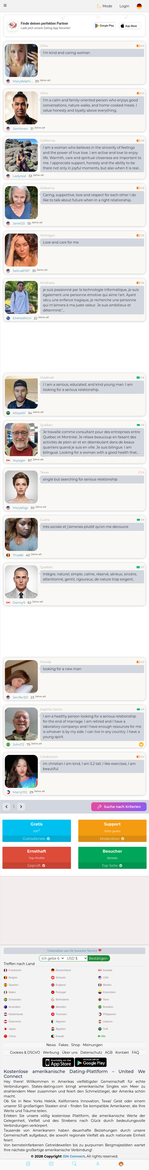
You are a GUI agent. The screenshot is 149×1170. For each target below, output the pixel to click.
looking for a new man (62, 669)
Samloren (20, 128)
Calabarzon (49, 757)
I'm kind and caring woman (66, 53)
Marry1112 (20, 792)
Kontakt (122, 1052)
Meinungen (93, 1045)
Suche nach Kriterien (119, 806)
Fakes (63, 1045)
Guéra (45, 520)
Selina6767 (21, 271)
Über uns (70, 1052)
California (47, 140)
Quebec (46, 425)
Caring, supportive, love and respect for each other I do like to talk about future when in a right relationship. (89, 197)
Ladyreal (19, 176)
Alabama (47, 188)
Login (124, 6)
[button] (5, 5)
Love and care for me (61, 242)
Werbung (51, 1052)
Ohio (44, 46)
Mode (104, 6)
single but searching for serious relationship (80, 479)
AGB (108, 1052)
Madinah (47, 377)
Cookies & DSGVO (25, 1052)
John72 (18, 744)
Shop (75, 1045)
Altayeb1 (19, 413)
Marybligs (20, 508)
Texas (44, 472)
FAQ (135, 1052)
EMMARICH (22, 318)
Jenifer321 (20, 697)
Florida (45, 662)
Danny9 (19, 602)
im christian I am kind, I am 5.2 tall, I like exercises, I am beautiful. (89, 766)
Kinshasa (47, 283)
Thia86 (18, 555)
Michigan (47, 235)
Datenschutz (91, 1052)
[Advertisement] (74, 26)
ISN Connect (74, 1156)
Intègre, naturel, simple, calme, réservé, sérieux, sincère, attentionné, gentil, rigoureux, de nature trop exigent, (90, 576)
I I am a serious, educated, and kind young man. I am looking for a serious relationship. (88, 387)
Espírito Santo (51, 709)
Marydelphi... (23, 81)
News (51, 1045)
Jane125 (19, 223)
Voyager (19, 460)
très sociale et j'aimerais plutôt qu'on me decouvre (86, 527)
